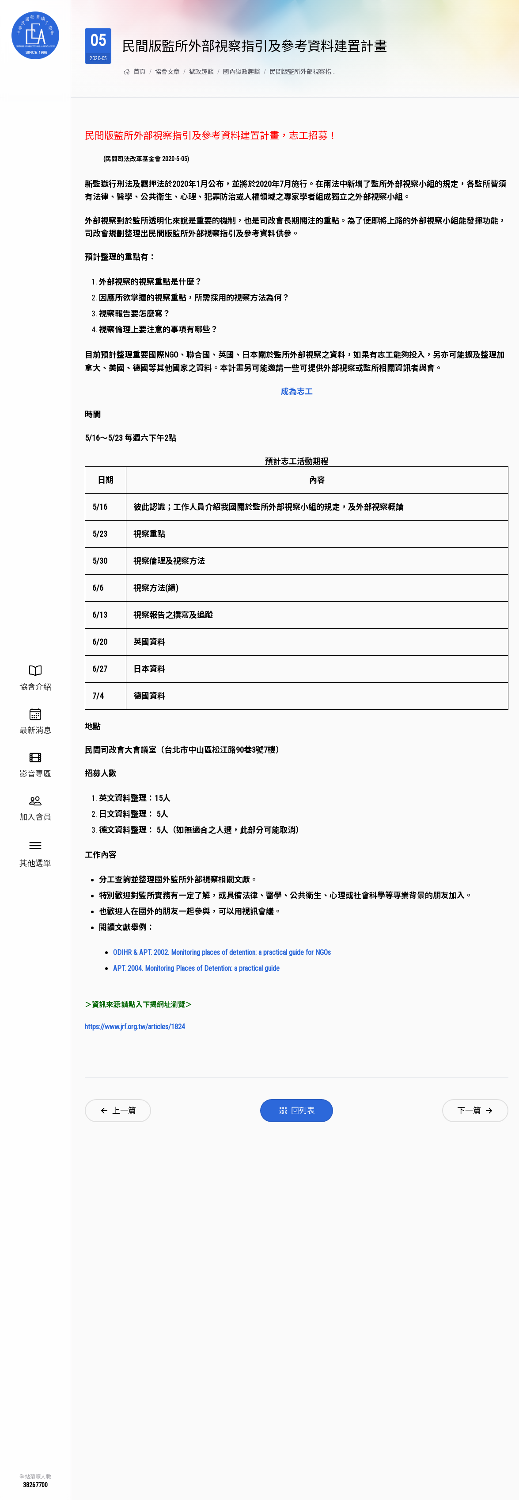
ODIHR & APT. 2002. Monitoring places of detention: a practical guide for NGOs (222, 952)
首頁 (135, 71)
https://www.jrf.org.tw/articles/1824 (135, 1027)
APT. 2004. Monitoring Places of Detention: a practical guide (196, 969)
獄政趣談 (201, 71)
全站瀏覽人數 (35, 1477)
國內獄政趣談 (241, 71)
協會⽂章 (167, 71)
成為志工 (297, 391)
